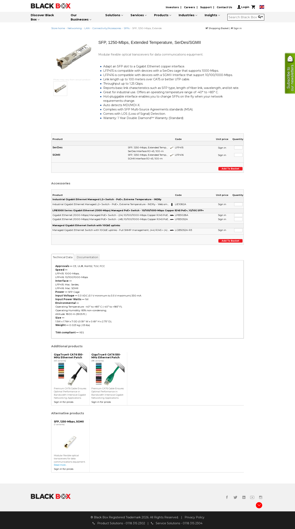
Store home (58, 28)
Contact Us (224, 7)
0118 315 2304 (192, 523)
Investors (172, 7)
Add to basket (230, 168)
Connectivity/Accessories (106, 28)
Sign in (236, 28)
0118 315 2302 (135, 523)
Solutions (112, 15)
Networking (75, 28)
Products (161, 15)
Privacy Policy (194, 517)
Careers (189, 7)
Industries (186, 15)
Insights (211, 15)
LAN (87, 28)
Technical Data (63, 257)
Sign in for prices (63, 401)
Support (206, 7)
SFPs (126, 28)
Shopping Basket (217, 28)
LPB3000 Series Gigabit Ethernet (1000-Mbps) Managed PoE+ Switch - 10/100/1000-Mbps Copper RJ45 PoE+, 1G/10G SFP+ (128, 210)
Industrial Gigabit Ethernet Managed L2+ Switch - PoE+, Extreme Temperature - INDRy (106, 199)
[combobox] (243, 17)
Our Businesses (79, 17)
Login (243, 7)
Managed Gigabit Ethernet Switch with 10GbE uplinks (86, 225)
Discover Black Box (42, 17)
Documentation (87, 257)
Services (137, 15)
